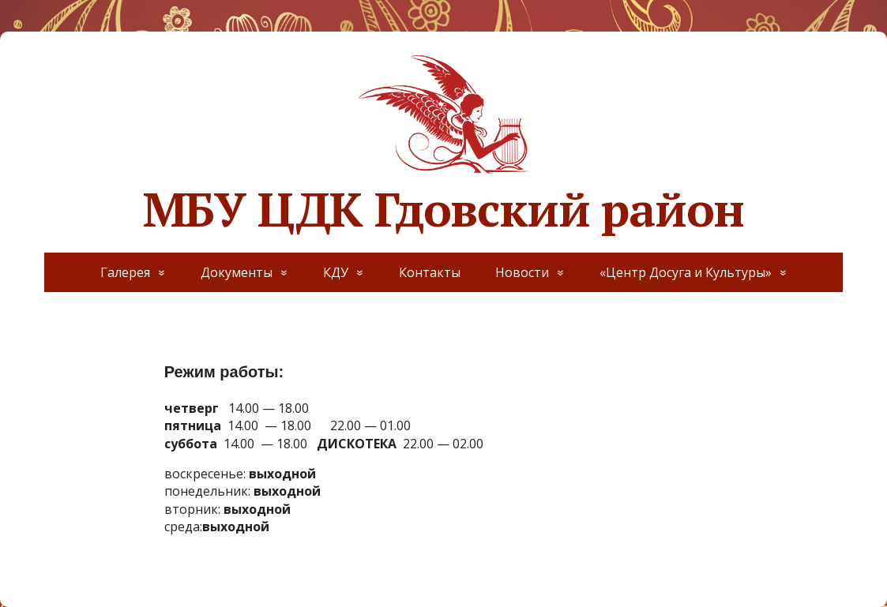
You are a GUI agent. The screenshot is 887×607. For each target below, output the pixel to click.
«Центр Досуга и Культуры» (685, 272)
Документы (236, 272)
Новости (522, 272)
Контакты (429, 272)
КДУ (335, 272)
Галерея (125, 272)
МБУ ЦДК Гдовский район (444, 142)
